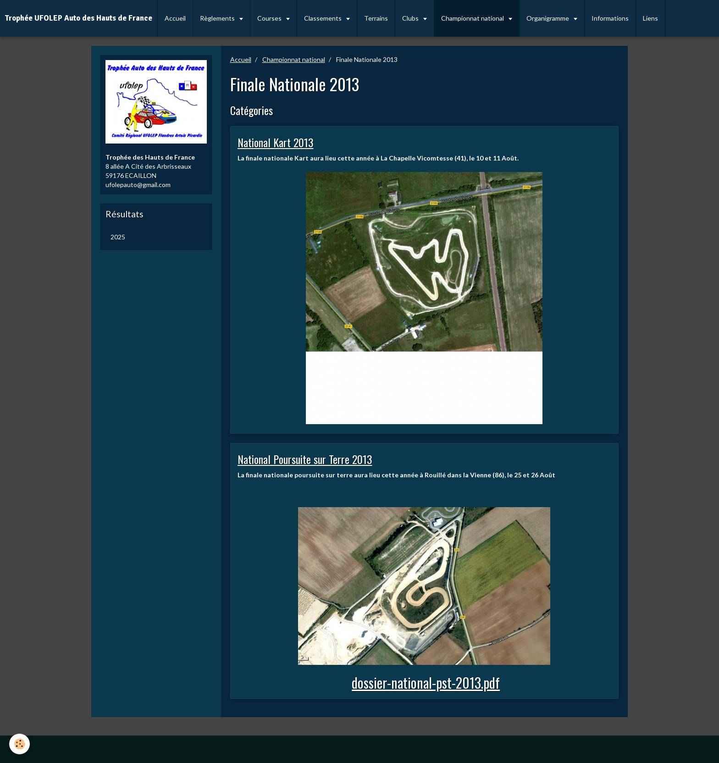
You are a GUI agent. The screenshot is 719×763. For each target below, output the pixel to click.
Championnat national (473, 18)
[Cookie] (19, 744)
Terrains (376, 18)
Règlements (218, 18)
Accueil (175, 18)
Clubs (411, 18)
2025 (118, 237)
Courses (270, 18)
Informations (610, 18)
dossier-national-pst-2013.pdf (426, 682)
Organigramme (548, 18)
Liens (650, 18)
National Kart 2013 (276, 142)
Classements (323, 18)
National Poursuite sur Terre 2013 (305, 459)
